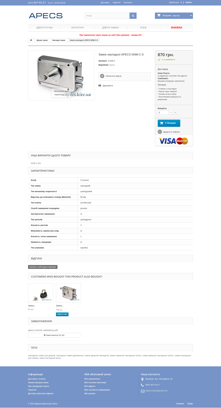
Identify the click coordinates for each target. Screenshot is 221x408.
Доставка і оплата (37, 379)
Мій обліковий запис (97, 374)
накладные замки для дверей (41, 356)
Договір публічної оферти (40, 394)
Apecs (112, 65)
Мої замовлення (92, 379)
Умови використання (38, 383)
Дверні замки (110, 27)
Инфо (190, 404)
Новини (180, 404)
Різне (143, 27)
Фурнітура (77, 27)
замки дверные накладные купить (158, 356)
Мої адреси (89, 386)
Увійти (188, 2)
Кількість (162, 108)
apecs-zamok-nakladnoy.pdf (43, 330)
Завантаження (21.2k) (54, 335)
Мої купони (89, 394)
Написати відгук (113, 76)
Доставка (105, 2)
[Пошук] (133, 16)
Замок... (32, 306)
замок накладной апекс (50, 358)
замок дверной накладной (97, 356)
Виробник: (104, 65)
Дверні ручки (44, 27)
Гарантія (116, 2)
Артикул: (103, 61)
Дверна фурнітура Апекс (46, 404)
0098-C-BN (36, 163)
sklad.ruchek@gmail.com (156, 391)
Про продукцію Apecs (38, 386)
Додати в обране (171, 132)
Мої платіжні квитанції (95, 383)
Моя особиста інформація (97, 390)
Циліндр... (61, 306)
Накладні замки (58, 40)
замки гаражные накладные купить (126, 356)
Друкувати (108, 85)
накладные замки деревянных (70, 356)
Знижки (176, 27)
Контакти (128, 2)
